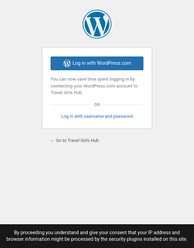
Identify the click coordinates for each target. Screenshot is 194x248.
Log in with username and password (97, 116)
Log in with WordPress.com (97, 63)
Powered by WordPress (97, 24)
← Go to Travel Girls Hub (74, 140)
